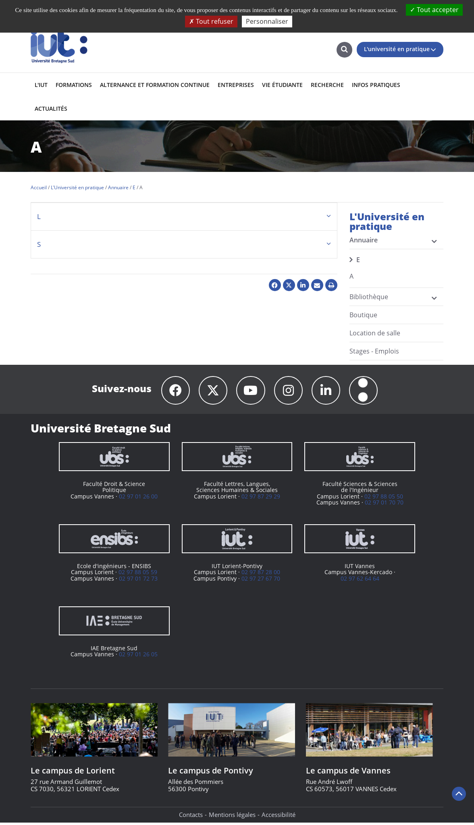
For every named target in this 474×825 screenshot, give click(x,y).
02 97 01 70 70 (384, 505)
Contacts (191, 817)
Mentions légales (232, 817)
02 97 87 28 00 (260, 574)
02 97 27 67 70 (260, 581)
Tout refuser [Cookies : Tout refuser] (211, 21)
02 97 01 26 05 (138, 656)
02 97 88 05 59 (137, 574)
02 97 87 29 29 (260, 499)
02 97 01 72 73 (138, 581)
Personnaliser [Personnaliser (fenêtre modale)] (267, 21)
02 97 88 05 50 (383, 499)
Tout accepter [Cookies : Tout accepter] (434, 9)
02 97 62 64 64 (360, 581)
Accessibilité (278, 817)
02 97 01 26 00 (138, 499)
